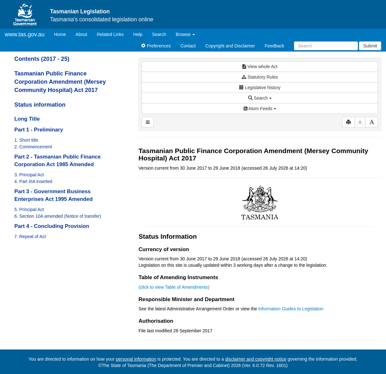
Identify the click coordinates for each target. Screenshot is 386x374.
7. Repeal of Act (30, 236)
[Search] (326, 45)
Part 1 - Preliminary (38, 130)
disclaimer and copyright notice (255, 359)
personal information (136, 359)
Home (62, 34)
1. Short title (26, 140)
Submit (370, 45)
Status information (40, 105)
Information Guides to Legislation (291, 308)
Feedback (274, 45)
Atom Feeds (260, 108)
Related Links (110, 34)
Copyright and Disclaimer (230, 45)
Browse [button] (185, 34)
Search (159, 34)
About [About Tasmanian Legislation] (81, 34)
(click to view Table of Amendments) (174, 287)
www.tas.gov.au (25, 34)
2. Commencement (33, 146)
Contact (188, 45)
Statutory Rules (260, 77)
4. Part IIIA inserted (33, 181)
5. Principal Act (29, 209)
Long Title (27, 119)
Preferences (156, 45)
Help (138, 34)
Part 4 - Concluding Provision (51, 226)
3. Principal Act (29, 174)
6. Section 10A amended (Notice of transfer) (57, 216)
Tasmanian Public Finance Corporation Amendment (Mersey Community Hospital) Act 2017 (60, 81)
